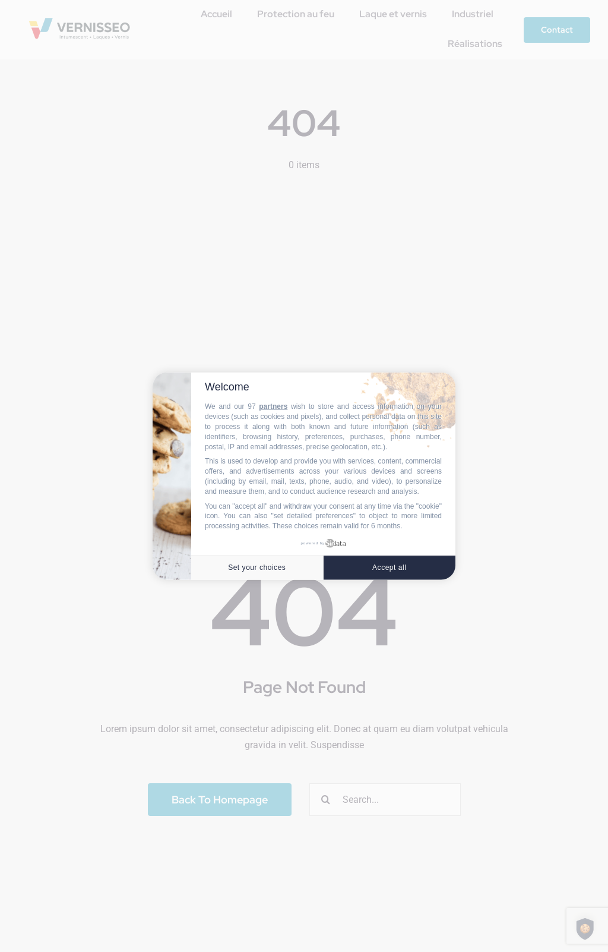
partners (273, 406)
